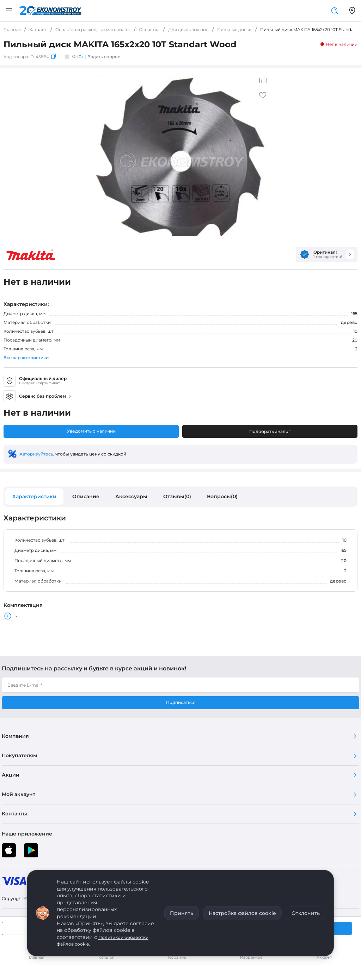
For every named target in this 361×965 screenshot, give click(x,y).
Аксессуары (131, 496)
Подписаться (180, 702)
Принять (181, 913)
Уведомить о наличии (91, 431)
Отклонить (306, 913)
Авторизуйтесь (36, 454)
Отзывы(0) (177, 496)
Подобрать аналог (269, 431)
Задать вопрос (104, 56)
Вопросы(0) (222, 496)
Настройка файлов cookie (242, 913)
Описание (85, 496)
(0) (80, 56)
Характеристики (34, 496)
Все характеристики (26, 357)
